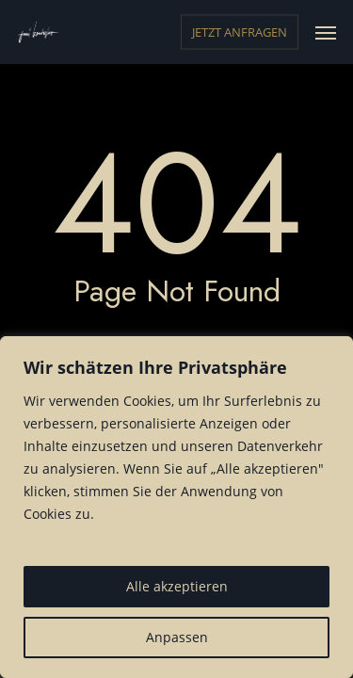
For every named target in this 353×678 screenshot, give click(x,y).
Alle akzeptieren (177, 586)
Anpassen (177, 637)
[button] (325, 32)
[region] (176, 507)
